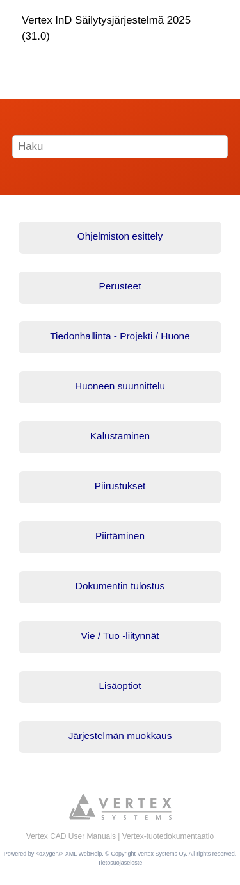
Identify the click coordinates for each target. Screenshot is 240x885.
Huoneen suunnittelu (120, 385)
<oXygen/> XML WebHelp (69, 853)
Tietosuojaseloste (120, 862)
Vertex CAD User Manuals (71, 836)
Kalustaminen (120, 435)
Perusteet (120, 285)
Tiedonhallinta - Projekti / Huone (119, 335)
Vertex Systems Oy (161, 853)
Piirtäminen (120, 535)
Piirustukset (120, 485)
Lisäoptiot (120, 685)
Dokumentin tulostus (120, 585)
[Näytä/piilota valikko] (30, 63)
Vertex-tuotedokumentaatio (168, 836)
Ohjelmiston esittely (120, 236)
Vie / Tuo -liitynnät (120, 635)
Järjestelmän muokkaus (120, 735)
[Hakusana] (120, 146)
